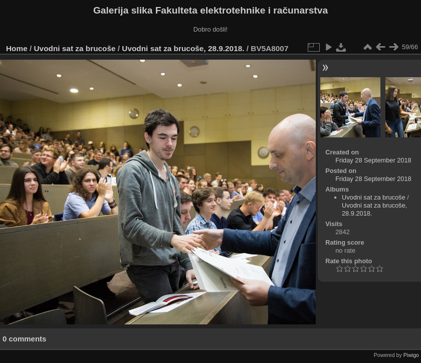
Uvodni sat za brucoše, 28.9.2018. (183, 48)
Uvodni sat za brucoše (75, 48)
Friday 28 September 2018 (373, 160)
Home (17, 48)
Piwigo (411, 355)
